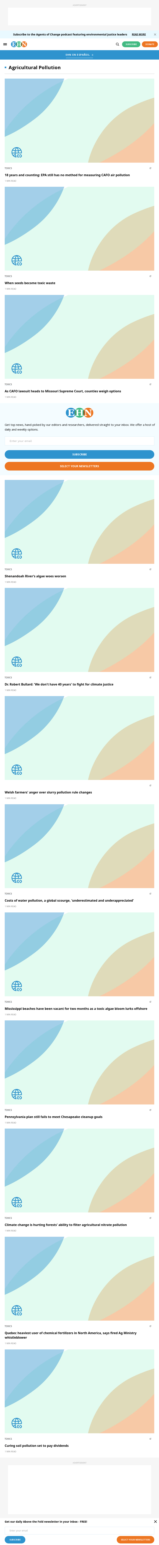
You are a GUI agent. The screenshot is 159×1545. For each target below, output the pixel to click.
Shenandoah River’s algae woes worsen (35, 576)
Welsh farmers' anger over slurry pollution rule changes (48, 792)
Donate (149, 44)
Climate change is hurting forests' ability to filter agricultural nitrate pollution (66, 1225)
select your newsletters (79, 466)
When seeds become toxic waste (30, 283)
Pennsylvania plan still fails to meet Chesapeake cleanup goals (53, 1117)
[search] (117, 44)
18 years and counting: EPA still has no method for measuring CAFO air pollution (67, 175)
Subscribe (131, 44)
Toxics (8, 168)
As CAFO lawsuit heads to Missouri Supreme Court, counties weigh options (63, 391)
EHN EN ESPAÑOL (78, 54)
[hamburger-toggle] (5, 44)
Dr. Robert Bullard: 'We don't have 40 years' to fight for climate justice (59, 684)
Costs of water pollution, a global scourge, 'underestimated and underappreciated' (69, 900)
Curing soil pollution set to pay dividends (37, 1445)
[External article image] (79, 120)
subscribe (79, 454)
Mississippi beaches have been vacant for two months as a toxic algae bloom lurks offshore (76, 1008)
